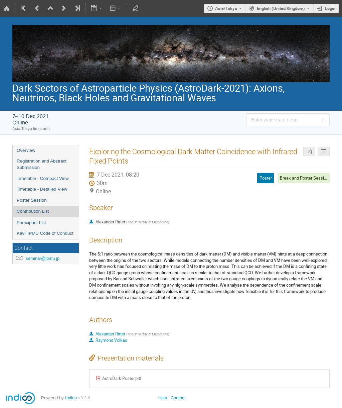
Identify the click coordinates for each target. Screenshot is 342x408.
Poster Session (32, 200)
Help (162, 398)
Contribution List (33, 211)
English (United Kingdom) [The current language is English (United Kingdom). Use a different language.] (281, 8)
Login (330, 8)
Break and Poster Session (304, 178)
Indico (71, 398)
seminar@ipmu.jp (42, 258)
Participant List (31, 222)
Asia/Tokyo (226, 8)
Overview (26, 150)
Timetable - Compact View (43, 178)
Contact (178, 398)
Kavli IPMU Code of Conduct (45, 233)
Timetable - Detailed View (42, 189)
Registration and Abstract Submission (41, 164)
